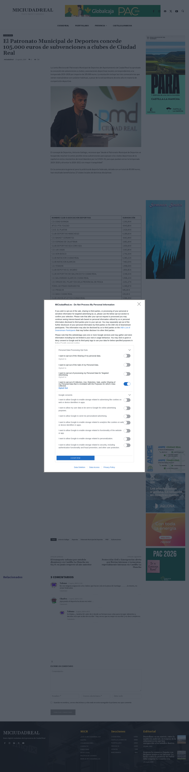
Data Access (94, 467)
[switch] (127, 356)
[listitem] (94, 350)
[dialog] (94, 386)
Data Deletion (79, 467)
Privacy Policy (109, 467)
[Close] (139, 304)
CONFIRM (75, 458)
